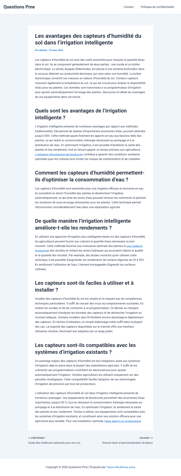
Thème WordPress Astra (121, 467)
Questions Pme (19, 6)
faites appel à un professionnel (124, 421)
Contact (131, 7)
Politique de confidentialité (158, 7)
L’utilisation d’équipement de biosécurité (60, 154)
